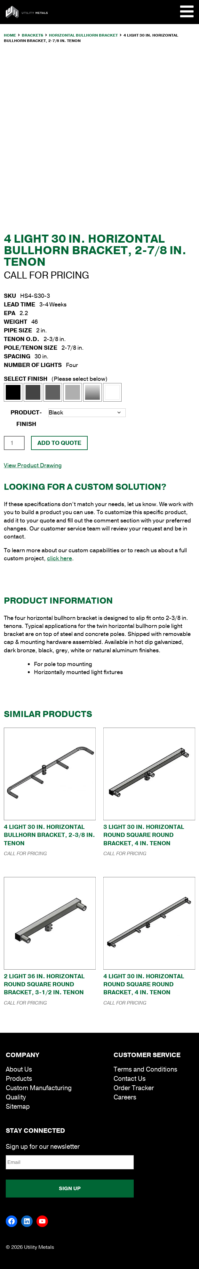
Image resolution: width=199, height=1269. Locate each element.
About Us (19, 1069)
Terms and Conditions (145, 1069)
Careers (125, 1097)
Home (10, 35)
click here (59, 558)
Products (19, 1078)
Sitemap (18, 1106)
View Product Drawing (33, 465)
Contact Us (130, 1078)
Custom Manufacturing (39, 1088)
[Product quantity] (14, 443)
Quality (16, 1097)
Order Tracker (134, 1088)
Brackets (32, 35)
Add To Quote (59, 443)
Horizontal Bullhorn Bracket (83, 35)
